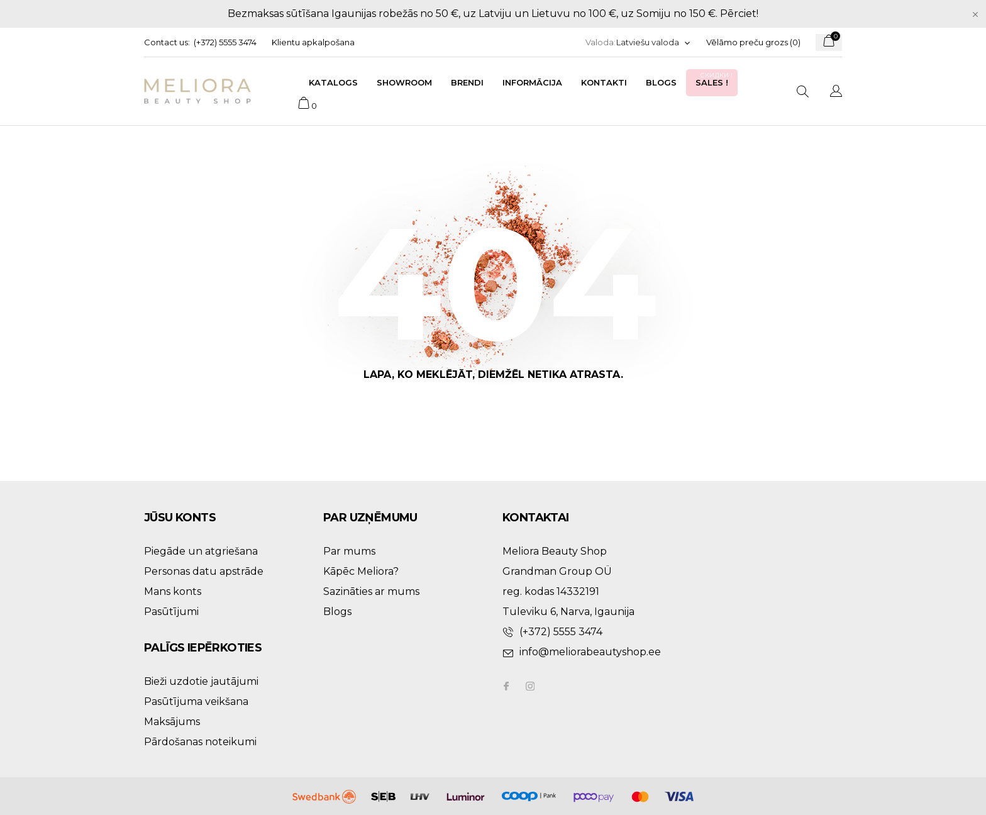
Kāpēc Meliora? (361, 571)
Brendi (467, 82)
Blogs (661, 82)
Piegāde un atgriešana (201, 551)
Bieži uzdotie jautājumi (201, 681)
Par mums (349, 551)
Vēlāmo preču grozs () (753, 42)
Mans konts (172, 591)
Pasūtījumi (171, 612)
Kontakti (604, 82)
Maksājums (172, 722)
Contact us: (167, 42)
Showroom (404, 82)
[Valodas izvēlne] (653, 42)
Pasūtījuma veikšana (196, 701)
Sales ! (714, 78)
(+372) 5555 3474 (225, 42)
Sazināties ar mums (371, 591)
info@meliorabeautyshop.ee (590, 652)
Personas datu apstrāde (203, 571)
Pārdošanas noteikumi (200, 742)
